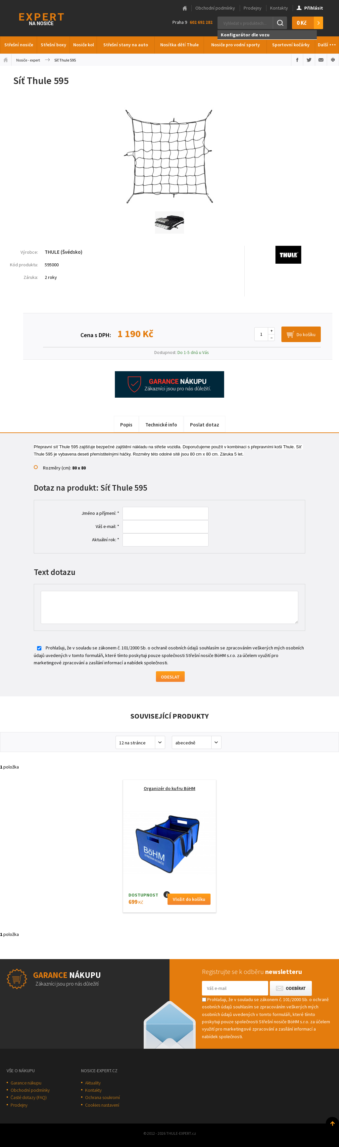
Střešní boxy (53, 45)
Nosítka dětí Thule (179, 45)
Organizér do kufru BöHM (169, 788)
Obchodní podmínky (215, 8)
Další (327, 43)
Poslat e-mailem (321, 60)
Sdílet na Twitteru (309, 60)
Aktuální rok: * (105, 540)
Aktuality (93, 1083)
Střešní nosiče (18, 45)
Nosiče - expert (28, 60)
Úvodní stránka (5, 60)
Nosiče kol (83, 45)
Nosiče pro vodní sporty (235, 45)
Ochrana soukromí (102, 1097)
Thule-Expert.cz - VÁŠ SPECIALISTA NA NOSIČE (50, 18)
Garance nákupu (26, 1083)
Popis (126, 424)
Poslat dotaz (204, 424)
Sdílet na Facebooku (297, 60)
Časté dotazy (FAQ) (29, 1097)
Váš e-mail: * (107, 526)
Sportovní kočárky (291, 45)
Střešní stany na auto (125, 45)
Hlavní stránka (184, 8)
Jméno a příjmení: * (100, 513)
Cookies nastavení (102, 1105)
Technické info (161, 424)
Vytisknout (333, 60)
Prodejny (253, 8)
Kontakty (279, 8)
